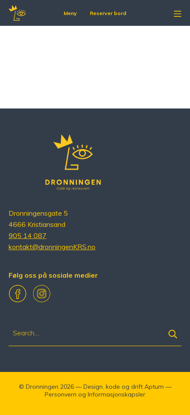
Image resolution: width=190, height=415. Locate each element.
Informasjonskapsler (116, 394)
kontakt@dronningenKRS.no (52, 246)
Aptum (154, 386)
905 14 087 (27, 235)
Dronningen (42, 386)
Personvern (61, 394)
